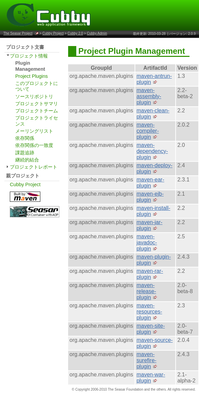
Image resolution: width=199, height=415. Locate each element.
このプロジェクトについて (36, 86)
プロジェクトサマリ (36, 103)
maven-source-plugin (155, 343)
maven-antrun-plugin (154, 79)
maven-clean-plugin (153, 113)
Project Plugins (31, 76)
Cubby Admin (97, 33)
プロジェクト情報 (29, 56)
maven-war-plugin (151, 378)
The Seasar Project (18, 33)
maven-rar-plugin (150, 274)
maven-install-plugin (154, 211)
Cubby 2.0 (75, 33)
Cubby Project (53, 33)
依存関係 (24, 138)
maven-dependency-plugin (152, 151)
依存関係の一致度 (34, 145)
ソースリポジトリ (34, 96)
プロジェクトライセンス (36, 120)
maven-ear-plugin (150, 183)
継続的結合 (27, 159)
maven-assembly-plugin (149, 96)
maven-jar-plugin (149, 225)
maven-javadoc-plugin (147, 243)
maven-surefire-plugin (147, 360)
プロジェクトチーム (36, 110)
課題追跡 (24, 152)
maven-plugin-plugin (154, 260)
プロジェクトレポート (33, 167)
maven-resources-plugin (149, 312)
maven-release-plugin (146, 291)
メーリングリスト (34, 131)
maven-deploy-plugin (155, 168)
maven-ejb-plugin (150, 197)
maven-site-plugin (151, 329)
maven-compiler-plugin (148, 131)
